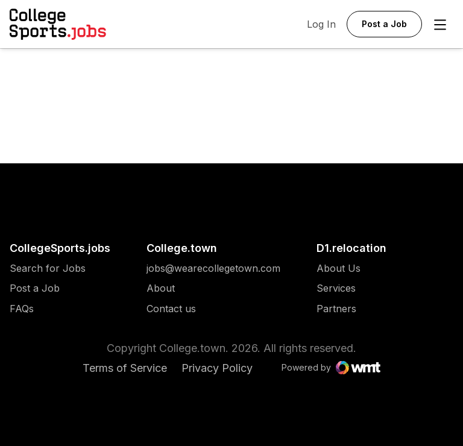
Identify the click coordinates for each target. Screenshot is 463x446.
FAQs (22, 309)
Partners (339, 309)
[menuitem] (60, 274)
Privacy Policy (217, 368)
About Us (339, 268)
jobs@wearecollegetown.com (213, 268)
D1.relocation (351, 248)
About (160, 288)
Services (339, 288)
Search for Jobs (48, 268)
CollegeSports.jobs (60, 248)
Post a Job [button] (384, 24)
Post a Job (35, 288)
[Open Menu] (440, 24)
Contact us (213, 309)
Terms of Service (125, 368)
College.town (181, 248)
